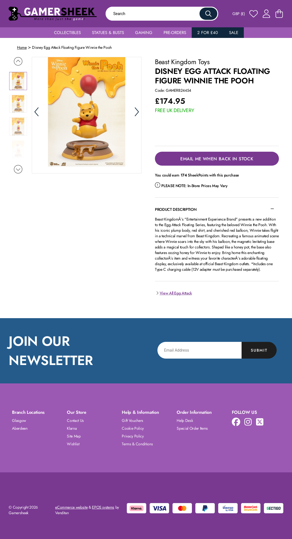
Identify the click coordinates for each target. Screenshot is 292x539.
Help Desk (185, 420)
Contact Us (75, 420)
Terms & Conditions (137, 444)
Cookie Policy (132, 428)
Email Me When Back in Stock (216, 159)
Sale (233, 32)
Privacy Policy (132, 436)
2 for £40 (207, 32)
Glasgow (19, 420)
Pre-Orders (175, 32)
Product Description (175, 209)
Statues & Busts (108, 32)
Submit (259, 350)
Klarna (72, 428)
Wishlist (73, 444)
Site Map (74, 436)
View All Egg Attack (173, 293)
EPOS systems (103, 507)
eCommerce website (71, 507)
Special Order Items (192, 428)
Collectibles (67, 32)
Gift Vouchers (132, 420)
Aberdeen (19, 428)
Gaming (143, 32)
